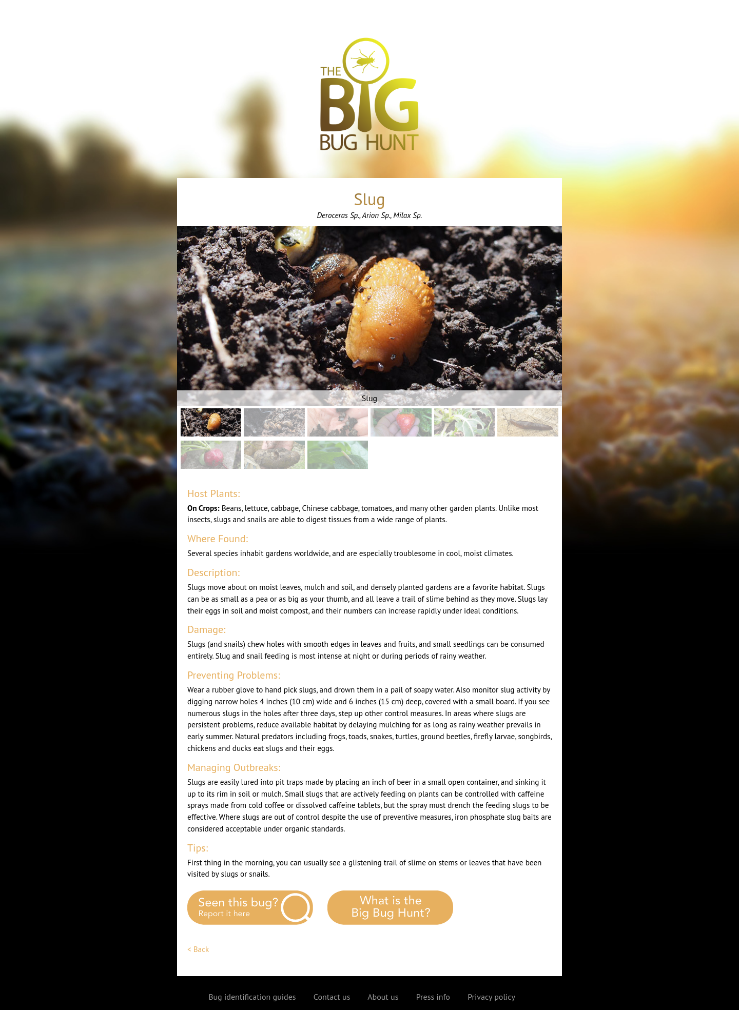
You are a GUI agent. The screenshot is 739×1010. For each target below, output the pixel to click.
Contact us (332, 997)
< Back (198, 949)
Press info (433, 997)
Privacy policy (491, 997)
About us (382, 997)
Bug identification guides (252, 997)
